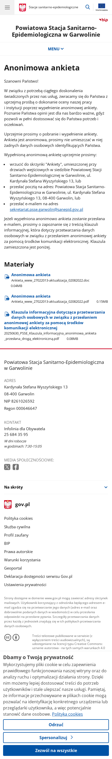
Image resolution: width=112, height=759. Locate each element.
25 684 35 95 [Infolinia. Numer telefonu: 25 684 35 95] (16, 434)
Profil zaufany (16, 535)
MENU (56, 48)
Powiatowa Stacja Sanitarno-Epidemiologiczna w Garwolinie (56, 31)
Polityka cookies (18, 518)
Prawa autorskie (18, 551)
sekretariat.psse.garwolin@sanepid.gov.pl (46, 209)
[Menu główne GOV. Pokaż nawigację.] (7, 7)
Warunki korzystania (22, 559)
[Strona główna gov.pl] (23, 8)
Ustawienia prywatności (25, 584)
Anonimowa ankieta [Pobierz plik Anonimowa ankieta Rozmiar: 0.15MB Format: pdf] (59, 298)
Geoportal (13, 568)
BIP (7, 543)
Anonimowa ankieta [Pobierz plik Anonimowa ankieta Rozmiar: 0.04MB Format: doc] (46, 280)
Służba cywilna (17, 526)
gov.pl (17, 504)
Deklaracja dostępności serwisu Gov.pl (38, 576)
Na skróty (13, 487)
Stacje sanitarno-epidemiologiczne (53, 7)
